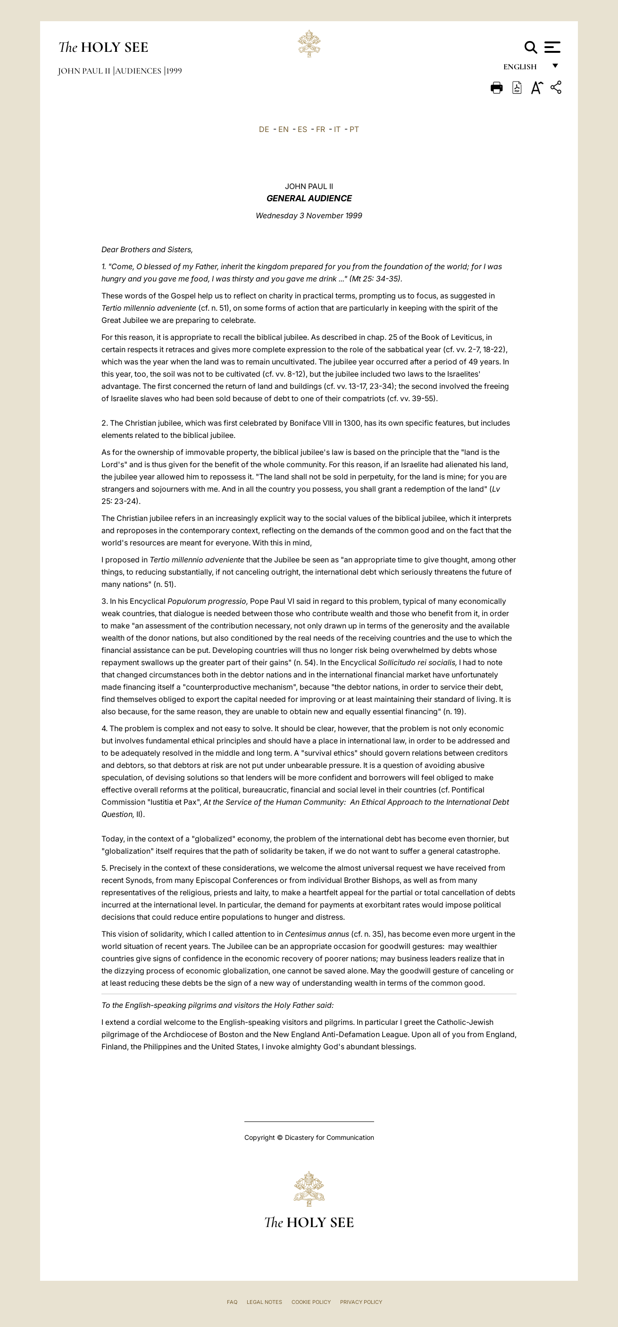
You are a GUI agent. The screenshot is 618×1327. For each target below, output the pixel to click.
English (524, 69)
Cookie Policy (311, 1302)
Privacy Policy (361, 1302)
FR (320, 129)
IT (337, 129)
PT (354, 129)
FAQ (232, 1302)
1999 (174, 71)
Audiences (139, 71)
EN (283, 129)
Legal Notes (264, 1302)
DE (264, 129)
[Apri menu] (551, 47)
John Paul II (85, 71)
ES (302, 129)
